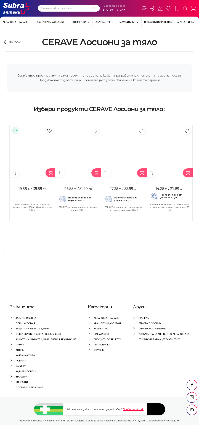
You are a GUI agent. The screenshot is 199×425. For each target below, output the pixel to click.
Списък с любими (150, 323)
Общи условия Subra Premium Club (38, 334)
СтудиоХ (173, 420)
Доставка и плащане (29, 387)
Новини (21, 360)
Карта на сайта (25, 355)
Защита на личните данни (32, 328)
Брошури (21, 376)
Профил (144, 318)
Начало (15, 41)
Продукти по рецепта (158, 22)
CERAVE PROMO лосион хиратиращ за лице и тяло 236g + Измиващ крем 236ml (32, 207)
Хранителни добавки (50, 22)
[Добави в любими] (49, 131)
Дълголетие (103, 22)
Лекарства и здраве (15, 22)
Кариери (21, 366)
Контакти (22, 382)
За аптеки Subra (26, 318)
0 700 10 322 (114, 10)
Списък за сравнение (152, 328)
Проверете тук (133, 409)
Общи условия (25, 323)
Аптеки (20, 350)
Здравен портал (26, 371)
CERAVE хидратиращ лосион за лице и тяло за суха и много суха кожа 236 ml (169, 207)
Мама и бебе (127, 22)
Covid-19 (99, 350)
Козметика (79, 22)
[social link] (192, 392)
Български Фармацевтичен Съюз (160, 339)
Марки (20, 344)
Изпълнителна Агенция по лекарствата (164, 334)
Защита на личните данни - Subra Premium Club (46, 339)
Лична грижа (185, 22)
